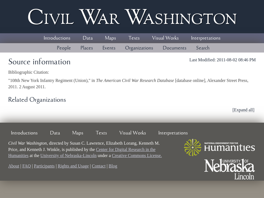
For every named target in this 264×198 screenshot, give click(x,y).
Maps (110, 38)
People (64, 48)
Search (203, 48)
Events (109, 48)
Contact (99, 166)
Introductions (57, 38)
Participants (44, 166)
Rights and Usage (73, 166)
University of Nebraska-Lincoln (68, 155)
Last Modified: (203, 59)
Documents (174, 48)
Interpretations (206, 38)
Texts (134, 38)
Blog (113, 166)
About (13, 166)
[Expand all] (243, 110)
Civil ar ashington (132, 16)
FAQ (26, 166)
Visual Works (165, 38)
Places (87, 48)
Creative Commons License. (137, 155)
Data (88, 38)
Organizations (139, 48)
